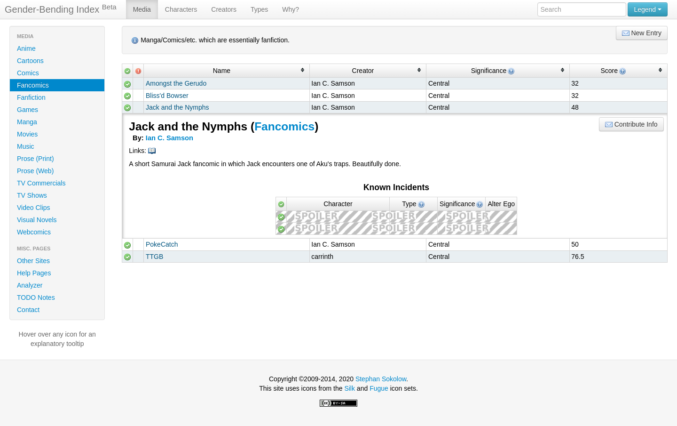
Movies (27, 134)
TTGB (154, 256)
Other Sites (33, 261)
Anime (26, 48)
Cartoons (30, 60)
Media (142, 9)
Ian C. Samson (169, 138)
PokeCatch (162, 244)
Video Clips (33, 207)
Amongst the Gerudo (176, 83)
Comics (28, 73)
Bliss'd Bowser (167, 95)
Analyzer (29, 285)
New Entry (641, 33)
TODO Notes (36, 297)
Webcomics (34, 232)
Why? (290, 9)
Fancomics (33, 85)
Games (27, 109)
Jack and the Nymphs (177, 107)
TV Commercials (41, 183)
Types (259, 9)
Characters (181, 9)
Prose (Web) (35, 171)
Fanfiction (31, 97)
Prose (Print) (35, 158)
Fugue (379, 388)
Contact (28, 309)
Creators (223, 9)
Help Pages (34, 273)
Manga (27, 122)
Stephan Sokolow (380, 379)
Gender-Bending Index (61, 9)
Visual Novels (37, 220)
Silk (349, 388)
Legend (647, 9)
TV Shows (32, 195)
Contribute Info (631, 125)
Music (25, 146)
